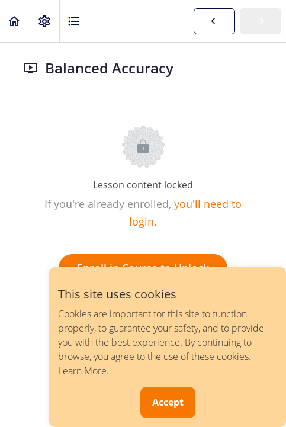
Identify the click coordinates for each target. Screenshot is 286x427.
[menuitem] (44, 21)
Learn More (82, 370)
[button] (15, 21)
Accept (168, 402)
